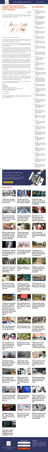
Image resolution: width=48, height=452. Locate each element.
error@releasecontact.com (9, 96)
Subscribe (24, 448)
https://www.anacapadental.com (13, 82)
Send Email (6, 86)
